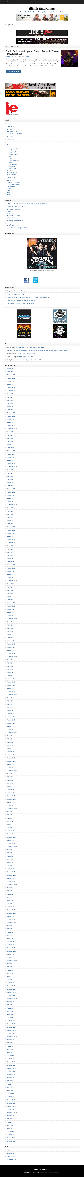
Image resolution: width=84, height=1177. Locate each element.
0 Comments (25, 56)
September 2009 (12, 998)
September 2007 (12, 1074)
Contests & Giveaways (13, 183)
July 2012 (9, 891)
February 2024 (11, 451)
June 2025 (10, 400)
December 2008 (11, 1027)
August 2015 (10, 774)
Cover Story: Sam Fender (25, 357)
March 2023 (10, 486)
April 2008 (10, 1052)
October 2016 (11, 729)
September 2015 (12, 770)
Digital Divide (12, 153)
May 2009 (10, 1011)
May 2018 (10, 669)
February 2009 (11, 1021)
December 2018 (11, 647)
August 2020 (10, 584)
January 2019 (11, 644)
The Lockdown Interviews (14, 133)
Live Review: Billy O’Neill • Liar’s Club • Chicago (21, 303)
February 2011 (11, 945)
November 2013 (11, 840)
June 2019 (10, 628)
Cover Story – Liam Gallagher (27, 353)
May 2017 (10, 707)
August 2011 (10, 926)
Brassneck (8, 56)
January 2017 (11, 720)
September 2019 (12, 619)
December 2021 (11, 533)
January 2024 (11, 454)
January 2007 (11, 1100)
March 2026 (10, 372)
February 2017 (11, 717)
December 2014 (11, 799)
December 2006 (11, 1103)
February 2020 (11, 603)
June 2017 (10, 704)
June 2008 (10, 1046)
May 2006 (10, 1125)
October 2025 (11, 387)
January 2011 (11, 948)
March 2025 (10, 410)
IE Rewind (10, 136)
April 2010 (10, 976)
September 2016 (12, 732)
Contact (9, 211)
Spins (8, 192)
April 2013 (10, 862)
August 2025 (10, 394)
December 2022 (11, 495)
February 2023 (11, 489)
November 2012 (11, 878)
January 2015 (11, 796)
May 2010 (10, 973)
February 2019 (11, 641)
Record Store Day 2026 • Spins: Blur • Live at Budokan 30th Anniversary (28, 297)
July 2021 (9, 549)
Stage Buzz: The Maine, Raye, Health (18, 291)
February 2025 (11, 413)
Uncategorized (11, 177)
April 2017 (10, 710)
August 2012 (10, 888)
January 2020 (11, 606)
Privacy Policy (11, 217)
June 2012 (10, 894)
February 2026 (11, 375)
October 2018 (11, 653)
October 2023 (11, 463)
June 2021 (10, 552)
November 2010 (11, 954)
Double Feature (13, 155)
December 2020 (11, 571)
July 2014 (9, 815)
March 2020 (10, 600)
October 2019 (11, 615)
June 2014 (10, 818)
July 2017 (9, 701)
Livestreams (10, 140)
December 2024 (11, 419)
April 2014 (10, 824)
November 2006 (11, 1106)
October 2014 (11, 805)
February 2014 (11, 831)
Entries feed (10, 1153)
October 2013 (11, 843)
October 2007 (11, 1071)
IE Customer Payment (13, 215)
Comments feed (11, 1156)
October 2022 (11, 501)
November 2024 (11, 422)
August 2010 (10, 964)
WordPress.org (11, 1159)
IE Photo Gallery (11, 174)
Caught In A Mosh (14, 149)
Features (9, 170)
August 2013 (10, 850)
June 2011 (10, 932)
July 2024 (9, 435)
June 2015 (10, 780)
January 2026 (11, 378)
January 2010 (11, 986)
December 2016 (11, 723)
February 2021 (11, 565)
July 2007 (9, 1081)
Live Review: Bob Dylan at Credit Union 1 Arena (30, 360)
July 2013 (9, 853)
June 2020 (10, 590)
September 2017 (12, 694)
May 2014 (10, 821)
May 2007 (10, 1087)
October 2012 (11, 881)
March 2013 (10, 865)
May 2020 (10, 593)
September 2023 (12, 467)
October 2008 (11, 1033)
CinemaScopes (13, 151)
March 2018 (10, 675)
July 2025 (9, 397)
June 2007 (10, 1084)
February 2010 (11, 983)
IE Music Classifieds (13, 226)
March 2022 (10, 524)
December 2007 (11, 1065)
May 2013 (10, 859)
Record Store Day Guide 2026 (15, 294)
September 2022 (12, 505)
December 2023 (11, 457)
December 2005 (11, 1141)
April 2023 (10, 482)
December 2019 (11, 609)
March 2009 (10, 1017)
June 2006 (10, 1122)
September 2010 (12, 960)
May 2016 (10, 745)
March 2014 (10, 827)
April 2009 (10, 1014)
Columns (9, 145)
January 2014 (11, 834)
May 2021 (10, 555)
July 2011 (9, 929)
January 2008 (11, 1062)
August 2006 (10, 1116)
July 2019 (9, 625)
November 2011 (11, 916)
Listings (9, 224)
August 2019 (10, 622)
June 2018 (10, 666)
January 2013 (11, 872)
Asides (9, 123)
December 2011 (11, 913)
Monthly (9, 143)
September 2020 (12, 581)
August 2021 (10, 546)
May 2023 (10, 479)
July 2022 (9, 511)
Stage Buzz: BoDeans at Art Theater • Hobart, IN (21, 300)
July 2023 (9, 473)
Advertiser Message (14, 184)
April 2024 (10, 444)
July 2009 (9, 1005)
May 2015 (10, 783)
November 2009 (11, 992)
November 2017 (11, 688)
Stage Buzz (10, 194)
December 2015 (11, 761)
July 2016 (9, 739)
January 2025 (11, 416)
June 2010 (10, 970)
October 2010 (11, 957)
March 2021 (10, 562)
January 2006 (11, 1138)
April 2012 (10, 900)
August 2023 (10, 470)
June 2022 (10, 514)
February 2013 (11, 869)
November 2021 (11, 536)
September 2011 (12, 922)
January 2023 (11, 492)
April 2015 (10, 786)
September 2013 (12, 846)
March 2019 (10, 637)
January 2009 (11, 1024)
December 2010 (11, 951)
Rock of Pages (13, 164)
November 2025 (11, 384)
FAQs (8, 213)
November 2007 (11, 1068)
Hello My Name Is (12, 131)
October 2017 (11, 691)
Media (10, 162)
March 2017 (10, 713)
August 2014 (10, 812)
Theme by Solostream (53, 1172)
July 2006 (9, 1119)
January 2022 (11, 530)
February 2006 (11, 1135)
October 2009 (11, 995)
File (10, 157)
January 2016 (11, 758)
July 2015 (9, 777)
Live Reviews (11, 186)
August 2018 (10, 660)
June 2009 (10, 1008)
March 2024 (10, 448)
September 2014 (12, 808)
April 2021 (10, 558)
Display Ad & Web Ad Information (16, 206)
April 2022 (10, 520)
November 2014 (11, 802)
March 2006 (10, 1131)
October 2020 (11, 577)
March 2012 (10, 903)
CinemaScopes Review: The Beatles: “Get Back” (30, 347)
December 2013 (11, 837)
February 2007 (11, 1097)
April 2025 (10, 406)
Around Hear (12, 147)
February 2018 (11, 679)
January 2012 (11, 910)
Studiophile (12, 166)
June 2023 (10, 476)
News (8, 190)
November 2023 (11, 460)
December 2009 (11, 989)
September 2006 (12, 1112)
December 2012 (11, 875)
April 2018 (10, 672)
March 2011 (10, 941)
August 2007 (10, 1078)
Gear (10, 158)
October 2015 (11, 767)
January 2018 (11, 682)
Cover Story (10, 126)
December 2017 (11, 685)
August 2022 (10, 508)
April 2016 (10, 748)
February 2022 (11, 527)
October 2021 (11, 539)
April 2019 (10, 634)
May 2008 (10, 1049)
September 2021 (12, 543)
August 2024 (10, 432)
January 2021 (11, 568)
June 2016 (10, 742)
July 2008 (9, 1043)
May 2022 (10, 517)
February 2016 (11, 755)
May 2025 (10, 403)
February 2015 (11, 793)
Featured (9, 129)
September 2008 (12, 1036)
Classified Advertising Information (18, 228)
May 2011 (10, 935)
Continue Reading (13, 71)
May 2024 (10, 441)
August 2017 (10, 698)
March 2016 (10, 751)
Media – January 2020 (66, 350)
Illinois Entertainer (42, 9)
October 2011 (11, 919)
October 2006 (11, 1109)
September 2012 (12, 884)
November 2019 (11, 612)
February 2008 (11, 1059)
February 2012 (11, 907)
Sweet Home (12, 168)
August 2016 (10, 736)
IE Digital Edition (12, 172)
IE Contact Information (13, 209)
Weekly (9, 181)
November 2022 (11, 498)
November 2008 (11, 1030)
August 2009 (10, 1002)
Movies (9, 188)
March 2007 (10, 1093)
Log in (8, 1150)
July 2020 (9, 587)
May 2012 (10, 897)
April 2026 (10, 368)
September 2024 (12, 429)
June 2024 (10, 438)
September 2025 (12, 391)
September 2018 (12, 656)
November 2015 (11, 764)
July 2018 (9, 663)
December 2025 (11, 381)
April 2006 (10, 1128)
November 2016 (11, 726)
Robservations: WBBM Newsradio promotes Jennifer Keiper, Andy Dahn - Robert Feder (32, 350)
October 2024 (11, 425)
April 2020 (10, 596)
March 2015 (10, 789)
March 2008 (10, 1055)
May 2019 (10, 631)
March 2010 (10, 979)
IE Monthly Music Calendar (15, 220)
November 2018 (11, 650)
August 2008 (10, 1040)
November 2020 (11, 574)
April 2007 (10, 1090)
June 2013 (10, 856)
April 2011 (10, 938)
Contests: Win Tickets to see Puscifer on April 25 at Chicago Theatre (27, 203)
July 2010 (9, 967)
